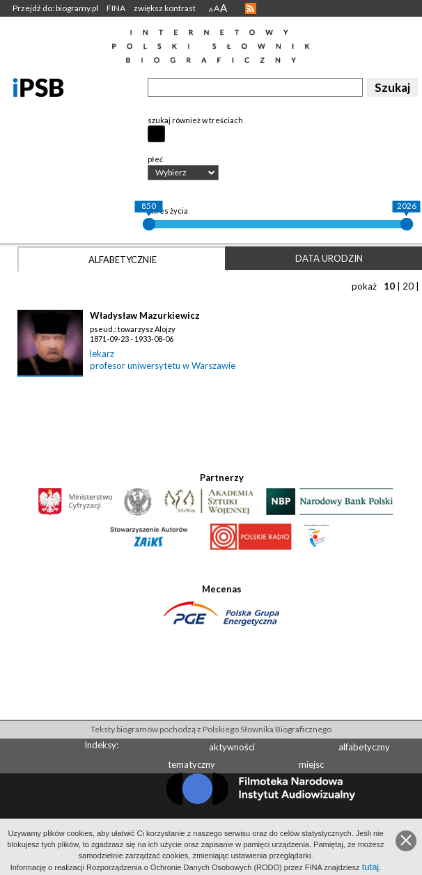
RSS (250, 8)
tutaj (371, 867)
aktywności (232, 746)
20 (408, 286)
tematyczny (191, 764)
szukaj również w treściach (195, 120)
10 (389, 286)
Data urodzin (329, 258)
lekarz (102, 353)
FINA (116, 8)
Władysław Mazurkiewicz (145, 315)
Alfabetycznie (122, 259)
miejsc (311, 764)
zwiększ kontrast (165, 8)
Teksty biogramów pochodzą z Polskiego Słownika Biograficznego (211, 729)
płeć (155, 159)
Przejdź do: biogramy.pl (55, 8)
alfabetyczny (364, 746)
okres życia (168, 210)
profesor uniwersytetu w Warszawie (162, 365)
